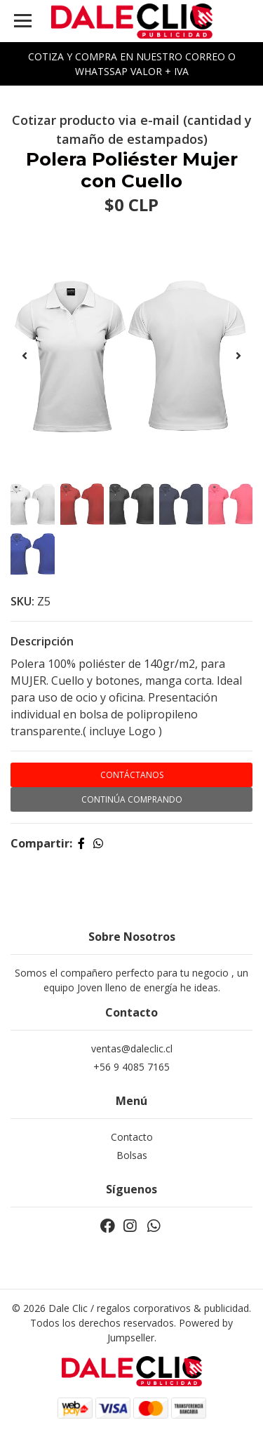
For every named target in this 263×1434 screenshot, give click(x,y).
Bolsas (131, 1155)
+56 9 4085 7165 (131, 1066)
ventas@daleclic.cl (132, 1048)
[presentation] (25, 356)
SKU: (22, 601)
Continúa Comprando (131, 799)
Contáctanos (131, 775)
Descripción (42, 641)
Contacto (132, 1137)
